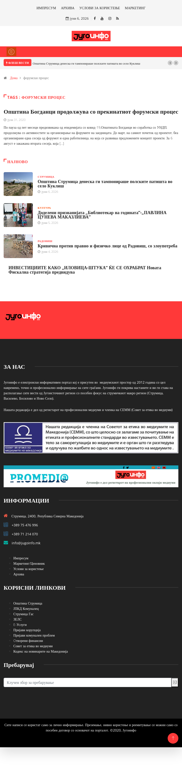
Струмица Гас (23, 614)
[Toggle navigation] (11, 51)
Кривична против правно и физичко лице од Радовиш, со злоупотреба (107, 246)
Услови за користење (28, 568)
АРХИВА (68, 8)
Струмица (46, 176)
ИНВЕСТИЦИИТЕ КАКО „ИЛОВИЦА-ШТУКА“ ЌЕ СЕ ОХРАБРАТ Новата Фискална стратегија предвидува (85, 270)
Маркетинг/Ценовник (29, 563)
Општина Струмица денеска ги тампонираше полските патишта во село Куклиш (86, 63)
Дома (13, 78)
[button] (170, 62)
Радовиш (45, 241)
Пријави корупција (27, 630)
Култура (44, 208)
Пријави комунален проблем (34, 635)
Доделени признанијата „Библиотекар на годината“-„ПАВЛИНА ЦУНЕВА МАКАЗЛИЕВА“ (102, 215)
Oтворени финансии (28, 640)
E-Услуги (20, 624)
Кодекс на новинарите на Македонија (40, 651)
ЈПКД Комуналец (26, 608)
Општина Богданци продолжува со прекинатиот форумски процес (91, 111)
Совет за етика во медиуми (33, 646)
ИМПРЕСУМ (46, 8)
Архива (18, 574)
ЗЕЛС (17, 619)
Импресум (20, 558)
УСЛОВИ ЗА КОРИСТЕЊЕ (99, 8)
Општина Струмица (27, 603)
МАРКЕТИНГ (135, 8)
